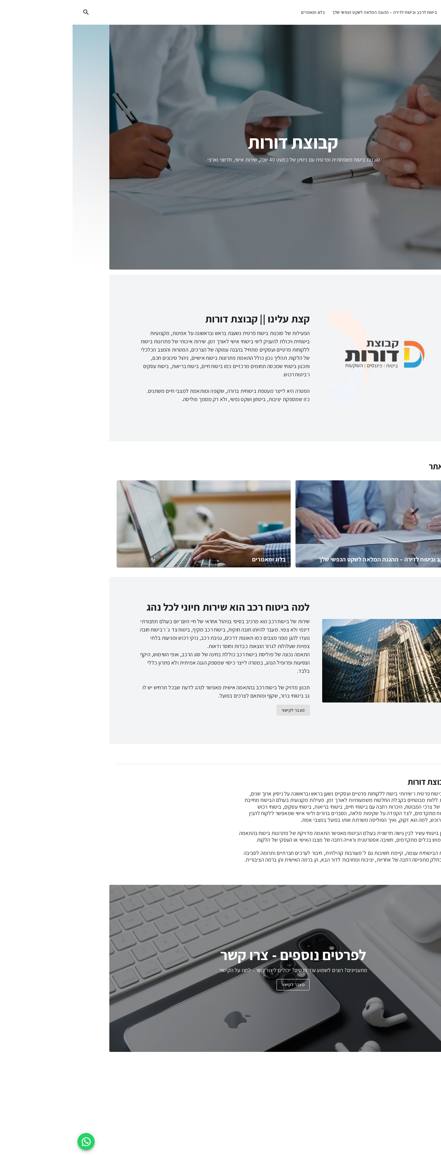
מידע (379, 12)
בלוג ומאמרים (240, 12)
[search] (13, 12)
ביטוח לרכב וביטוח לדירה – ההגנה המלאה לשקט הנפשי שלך (312, 12)
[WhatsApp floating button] (13, 1141)
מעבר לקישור (220, 710)
